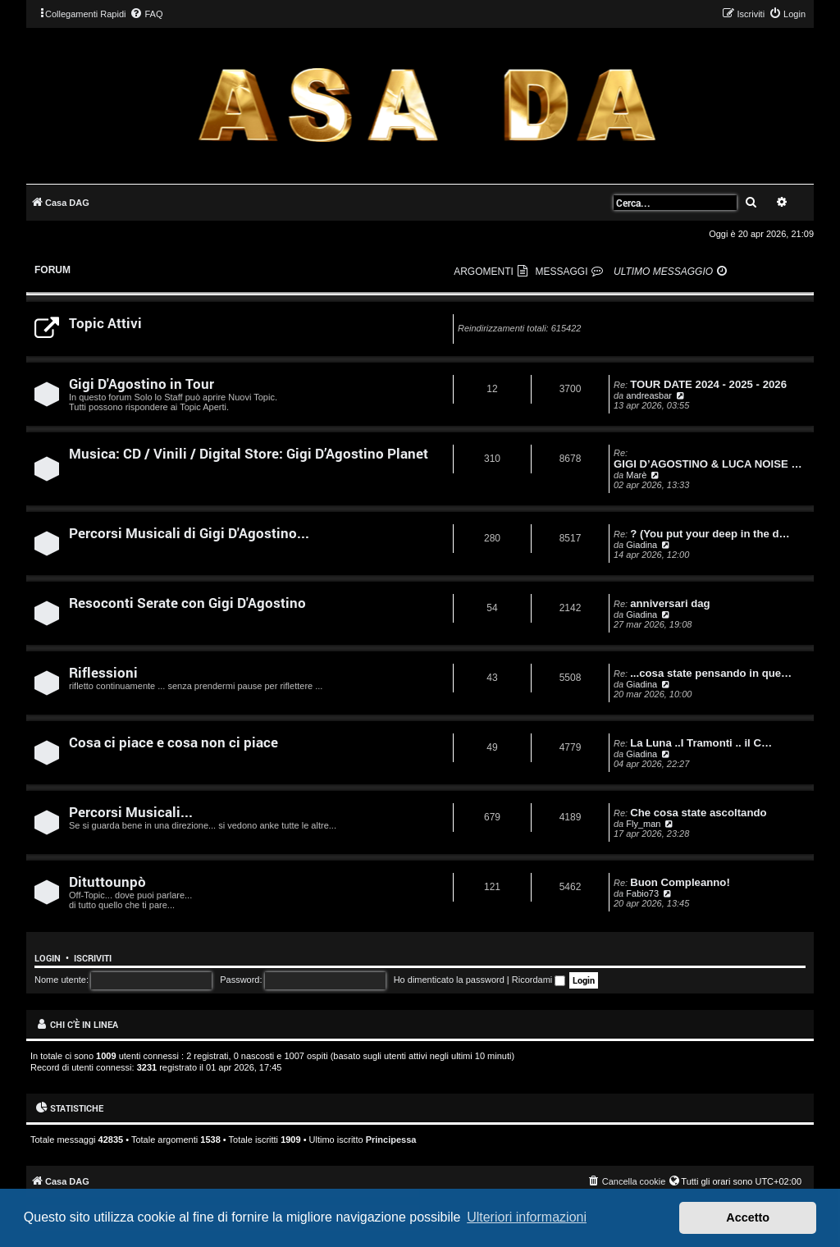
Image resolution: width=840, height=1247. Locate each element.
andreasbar (649, 395)
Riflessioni (103, 672)
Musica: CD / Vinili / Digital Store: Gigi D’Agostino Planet (248, 453)
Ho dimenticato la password (449, 979)
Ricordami (539, 979)
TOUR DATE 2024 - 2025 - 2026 (708, 384)
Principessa (391, 1139)
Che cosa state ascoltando (698, 812)
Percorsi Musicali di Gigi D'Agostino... (189, 532)
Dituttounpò (107, 881)
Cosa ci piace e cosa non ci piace (173, 742)
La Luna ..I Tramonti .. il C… (701, 743)
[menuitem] (146, 14)
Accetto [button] (747, 1217)
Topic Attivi (105, 322)
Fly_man (643, 824)
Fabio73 (642, 893)
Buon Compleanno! (680, 882)
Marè (636, 475)
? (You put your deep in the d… (710, 534)
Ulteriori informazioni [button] (527, 1217)
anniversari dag (670, 603)
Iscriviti (93, 958)
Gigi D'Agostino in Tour (141, 383)
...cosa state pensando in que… (711, 673)
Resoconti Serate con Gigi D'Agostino (187, 602)
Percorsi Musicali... (131, 811)
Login (47, 958)
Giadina (641, 545)
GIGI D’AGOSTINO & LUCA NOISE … (708, 464)
